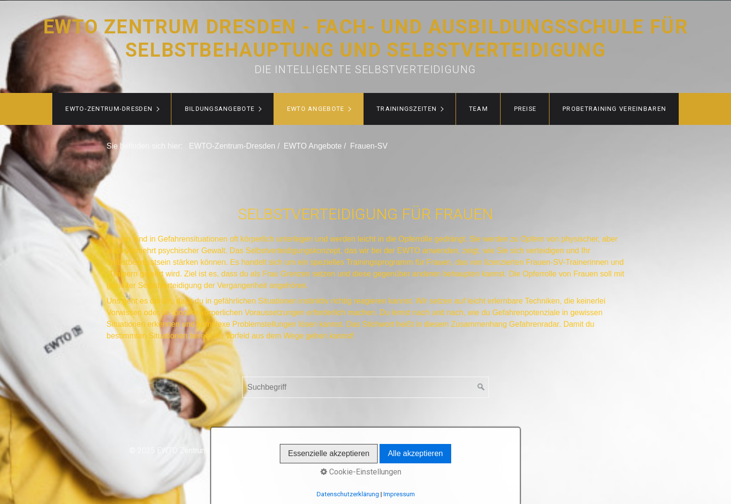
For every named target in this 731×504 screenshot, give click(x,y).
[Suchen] (481, 387)
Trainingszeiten (407, 108)
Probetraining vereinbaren (614, 108)
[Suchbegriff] (365, 387)
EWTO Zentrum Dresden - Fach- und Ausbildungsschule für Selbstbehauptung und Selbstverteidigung (365, 38)
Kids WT (426, 434)
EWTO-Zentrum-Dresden (108, 108)
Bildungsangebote (220, 108)
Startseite (261, 434)
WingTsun (333, 434)
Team (478, 108)
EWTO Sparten (381, 434)
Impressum (467, 434)
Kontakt (297, 434)
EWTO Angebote (316, 108)
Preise (525, 108)
